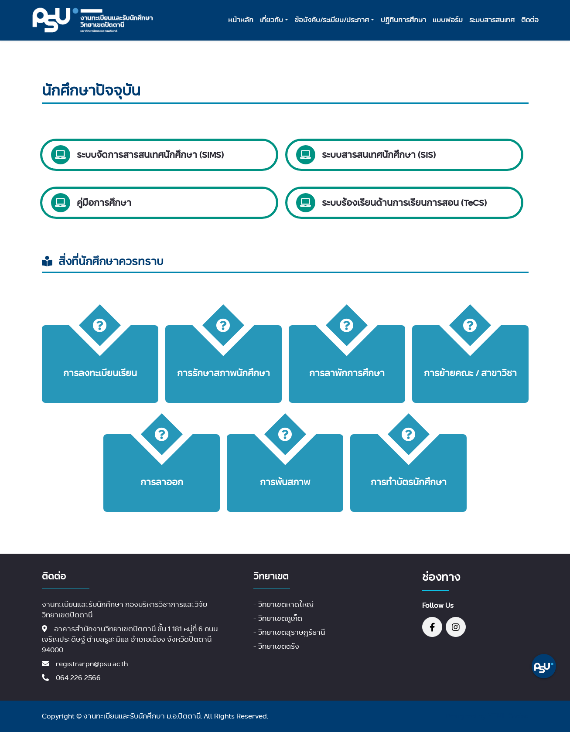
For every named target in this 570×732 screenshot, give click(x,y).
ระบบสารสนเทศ (492, 20)
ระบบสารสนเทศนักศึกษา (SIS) (379, 154)
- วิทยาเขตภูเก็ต (277, 618)
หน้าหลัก (240, 20)
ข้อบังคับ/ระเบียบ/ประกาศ (332, 20)
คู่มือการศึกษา (104, 202)
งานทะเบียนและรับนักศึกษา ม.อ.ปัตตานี (142, 716)
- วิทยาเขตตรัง (276, 646)
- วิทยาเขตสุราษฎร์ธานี (289, 632)
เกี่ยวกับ (271, 20)
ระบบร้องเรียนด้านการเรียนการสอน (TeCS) (404, 202)
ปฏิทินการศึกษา (403, 20)
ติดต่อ (530, 20)
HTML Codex (508, 716)
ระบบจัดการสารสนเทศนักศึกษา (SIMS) (150, 154)
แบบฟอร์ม (448, 20)
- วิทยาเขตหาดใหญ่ (283, 604)
